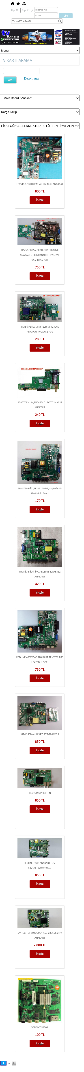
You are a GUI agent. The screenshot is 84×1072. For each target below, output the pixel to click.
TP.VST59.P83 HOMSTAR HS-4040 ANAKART (39, 184)
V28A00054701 (39, 1027)
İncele (40, 200)
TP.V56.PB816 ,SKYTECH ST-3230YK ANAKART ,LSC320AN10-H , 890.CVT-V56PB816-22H (40, 255)
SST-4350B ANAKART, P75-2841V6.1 (39, 734)
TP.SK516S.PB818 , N (40, 793)
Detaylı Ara (31, 78)
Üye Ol (15, 10)
